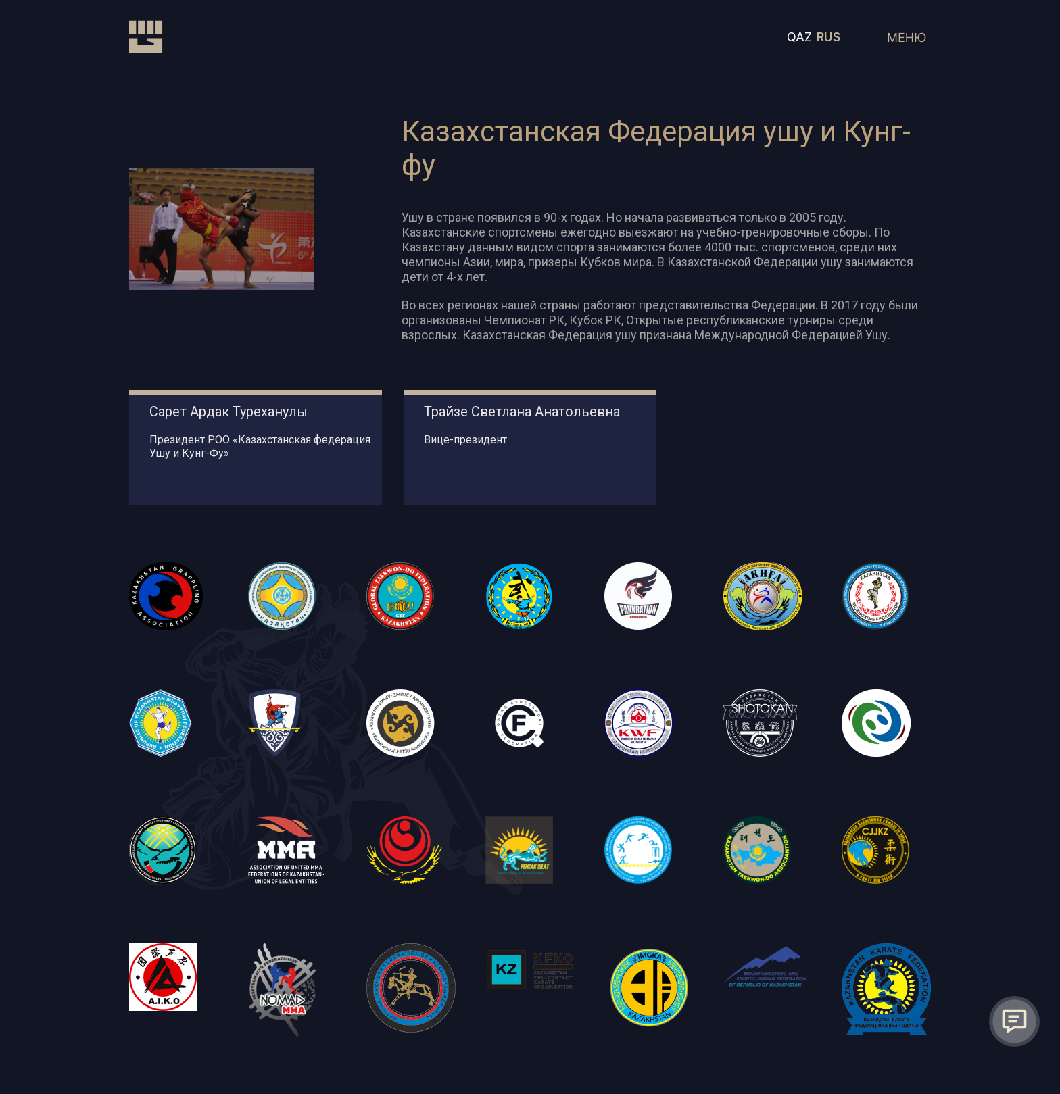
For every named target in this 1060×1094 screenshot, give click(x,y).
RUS (828, 37)
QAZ (799, 37)
